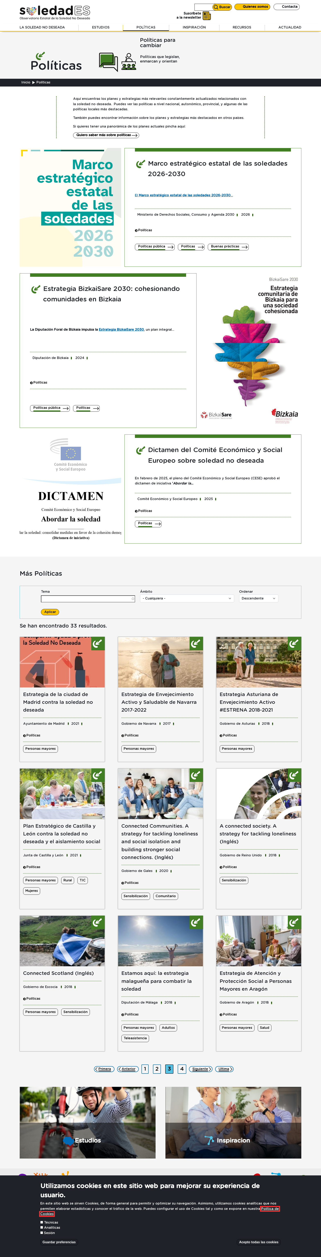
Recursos (242, 27)
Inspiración (194, 27)
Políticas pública (151, 246)
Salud (264, 1027)
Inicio (25, 82)
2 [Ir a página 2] (158, 1068)
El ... (184, 195)
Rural (67, 880)
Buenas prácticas (225, 246)
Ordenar (246, 591)
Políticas (146, 27)
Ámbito (146, 591)
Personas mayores (40, 748)
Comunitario (166, 896)
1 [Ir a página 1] (146, 1068)
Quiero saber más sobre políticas (103, 135)
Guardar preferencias (59, 1249)
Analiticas (52, 1234)
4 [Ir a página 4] (183, 1068)
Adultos (168, 1027)
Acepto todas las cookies (258, 1249)
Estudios (101, 27)
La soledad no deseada (42, 27)
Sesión (49, 1239)
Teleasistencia (135, 1038)
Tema (45, 591)
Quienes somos (255, 6)
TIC (83, 880)
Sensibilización (136, 896)
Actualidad (289, 27)
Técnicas (51, 1229)
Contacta (289, 6)
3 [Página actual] (170, 1068)
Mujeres (31, 890)
